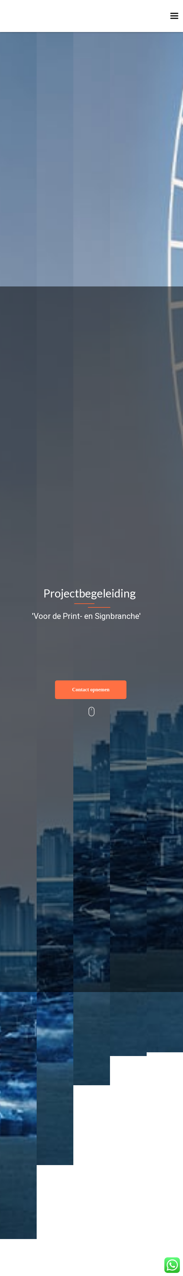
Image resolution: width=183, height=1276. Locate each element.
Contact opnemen (90, 689)
